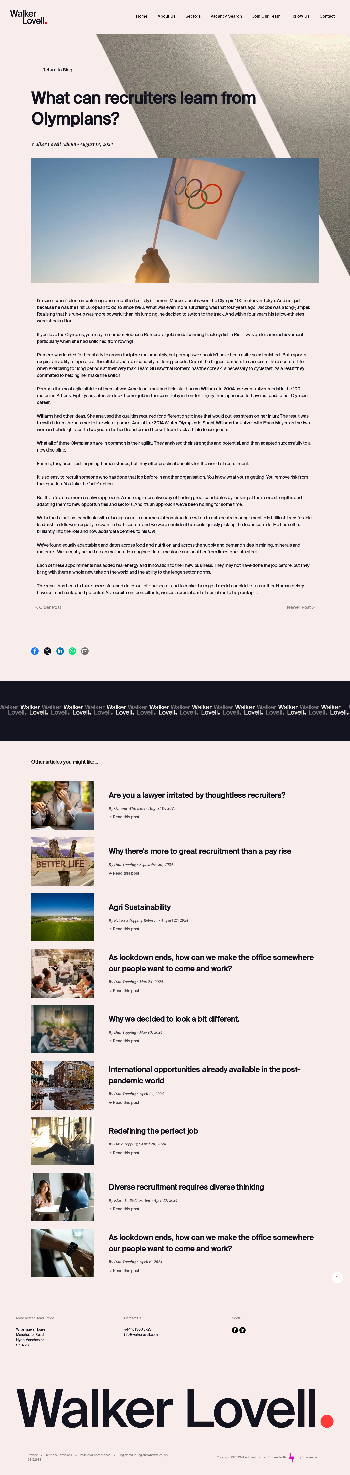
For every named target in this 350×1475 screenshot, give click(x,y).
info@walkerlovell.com (141, 1335)
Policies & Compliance (95, 1455)
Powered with (277, 1457)
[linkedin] (242, 1331)
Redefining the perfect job (153, 1131)
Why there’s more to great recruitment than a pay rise (200, 852)
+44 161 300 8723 (138, 1329)
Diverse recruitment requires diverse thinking (186, 1188)
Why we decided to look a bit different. (174, 1019)
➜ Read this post (124, 817)
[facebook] (235, 1331)
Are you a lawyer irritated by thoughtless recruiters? (197, 796)
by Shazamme (307, 1457)
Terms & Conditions (59, 1455)
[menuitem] (142, 17)
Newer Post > (301, 607)
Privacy (32, 1455)
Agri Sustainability (139, 908)
